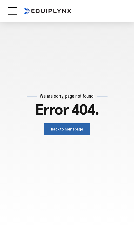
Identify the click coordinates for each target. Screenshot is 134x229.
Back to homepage (67, 129)
